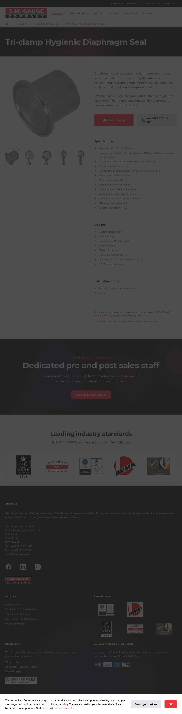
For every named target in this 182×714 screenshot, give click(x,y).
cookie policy (66, 708)
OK (171, 704)
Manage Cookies (146, 704)
